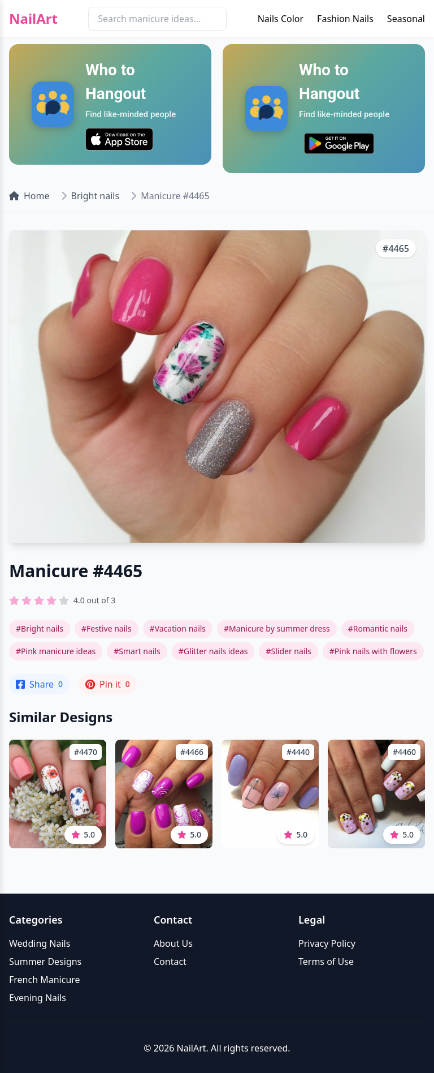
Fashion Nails (345, 18)
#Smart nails (137, 651)
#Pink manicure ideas (56, 651)
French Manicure (44, 979)
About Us (173, 943)
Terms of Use (326, 961)
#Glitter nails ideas (213, 651)
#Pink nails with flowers (373, 651)
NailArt (33, 19)
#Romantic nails (377, 628)
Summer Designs (45, 961)
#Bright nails (39, 628)
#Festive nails (106, 628)
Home (29, 196)
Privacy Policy (326, 943)
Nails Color (280, 18)
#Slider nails (288, 651)
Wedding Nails (39, 943)
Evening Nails (37, 998)
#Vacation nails (178, 628)
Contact (170, 961)
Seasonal (406, 18)
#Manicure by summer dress (277, 628)
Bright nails (95, 196)
